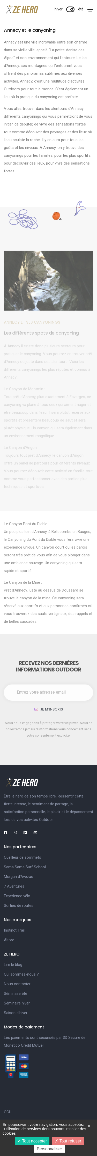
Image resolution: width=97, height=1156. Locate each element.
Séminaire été (15, 993)
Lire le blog (13, 964)
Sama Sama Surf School (25, 867)
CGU (7, 1112)
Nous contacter (17, 984)
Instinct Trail (14, 930)
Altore (9, 940)
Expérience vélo (17, 896)
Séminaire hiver (17, 1003)
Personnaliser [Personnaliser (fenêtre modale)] (49, 1149)
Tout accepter (32, 1141)
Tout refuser (68, 1141)
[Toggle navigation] (90, 9)
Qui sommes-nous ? (21, 974)
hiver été (69, 9)
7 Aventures (14, 886)
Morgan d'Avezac (18, 876)
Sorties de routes (18, 905)
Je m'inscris (48, 709)
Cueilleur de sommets (22, 857)
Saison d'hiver (15, 1012)
